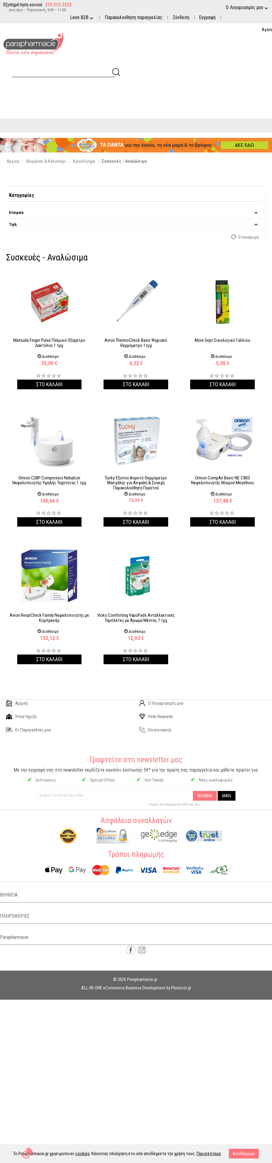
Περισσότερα (209, 1153)
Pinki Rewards (156, 717)
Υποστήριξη (21, 717)
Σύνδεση (181, 17)
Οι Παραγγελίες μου (28, 730)
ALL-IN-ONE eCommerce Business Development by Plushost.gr (136, 988)
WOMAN (204, 796)
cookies (82, 1153)
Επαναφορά (245, 237)
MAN (226, 796)
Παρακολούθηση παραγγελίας (133, 17)
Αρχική (17, 703)
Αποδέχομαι (243, 1153)
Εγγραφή (207, 17)
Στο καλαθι (49, 384)
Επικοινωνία (155, 730)
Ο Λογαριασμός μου (161, 703)
